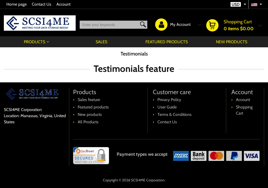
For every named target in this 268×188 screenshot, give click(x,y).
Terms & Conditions (174, 114)
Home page (16, 4)
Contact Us (41, 4)
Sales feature (89, 99)
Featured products (166, 41)
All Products (88, 121)
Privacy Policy (169, 99)
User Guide (167, 107)
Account (63, 4)
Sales (101, 41)
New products (231, 41)
